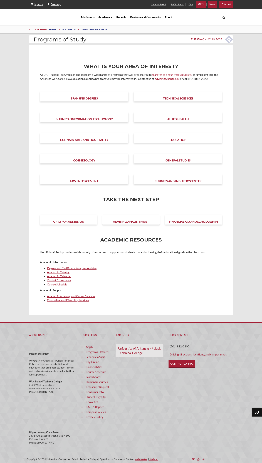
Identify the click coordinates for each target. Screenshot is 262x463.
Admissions (87, 17)
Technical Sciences (178, 98)
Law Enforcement (84, 181)
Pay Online (92, 362)
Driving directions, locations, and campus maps (198, 354)
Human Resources (97, 382)
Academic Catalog (58, 272)
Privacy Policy (94, 417)
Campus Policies (96, 412)
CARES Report (95, 407)
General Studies (178, 160)
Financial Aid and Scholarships (193, 221)
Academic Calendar (59, 276)
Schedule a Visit (95, 357)
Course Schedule (57, 284)
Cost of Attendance (59, 280)
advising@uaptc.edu (167, 78)
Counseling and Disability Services (68, 300)
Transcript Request (97, 387)
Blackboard (93, 377)
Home (53, 29)
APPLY (200, 4)
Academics (105, 17)
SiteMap (153, 459)
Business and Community (145, 17)
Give (191, 4)
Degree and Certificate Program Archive (72, 268)
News (212, 4)
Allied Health (178, 119)
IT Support (226, 4)
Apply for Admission (68, 221)
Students (121, 17)
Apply (89, 347)
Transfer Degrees (84, 98)
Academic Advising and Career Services (71, 296)
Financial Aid (94, 367)
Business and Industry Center (177, 181)
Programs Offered (97, 352)
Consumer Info (95, 392)
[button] (224, 18)
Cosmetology (84, 160)
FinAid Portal (177, 4)
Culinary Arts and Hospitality (84, 139)
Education (178, 139)
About (168, 17)
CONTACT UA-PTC (181, 363)
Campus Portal (158, 4)
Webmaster (141, 459)
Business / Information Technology (84, 119)
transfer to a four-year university (172, 74)
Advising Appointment (131, 221)
